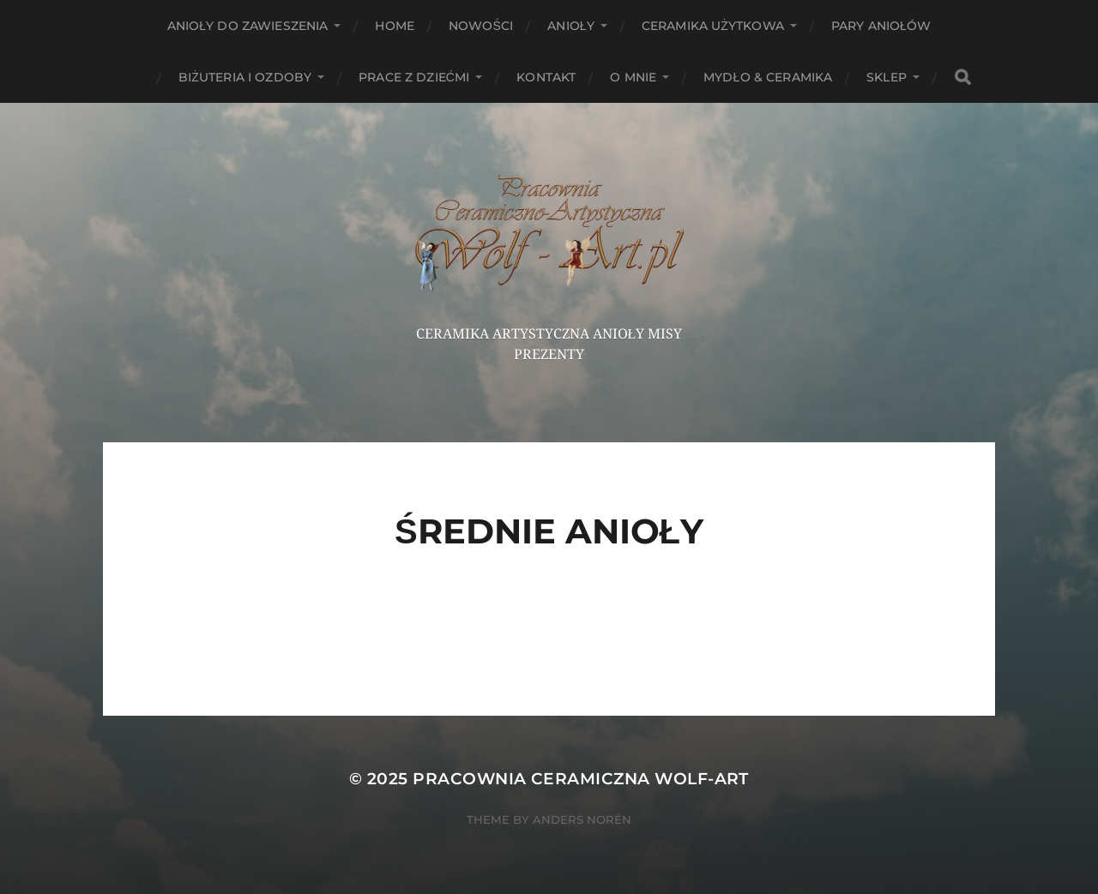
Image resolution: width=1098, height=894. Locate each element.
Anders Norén (582, 819)
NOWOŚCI (481, 25)
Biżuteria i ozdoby (244, 77)
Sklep (886, 77)
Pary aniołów (881, 25)
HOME (394, 25)
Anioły (570, 25)
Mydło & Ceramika (767, 77)
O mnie (633, 77)
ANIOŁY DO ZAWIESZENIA (248, 25)
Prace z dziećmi (414, 77)
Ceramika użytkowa (713, 25)
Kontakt (546, 77)
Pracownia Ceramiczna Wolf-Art (581, 779)
